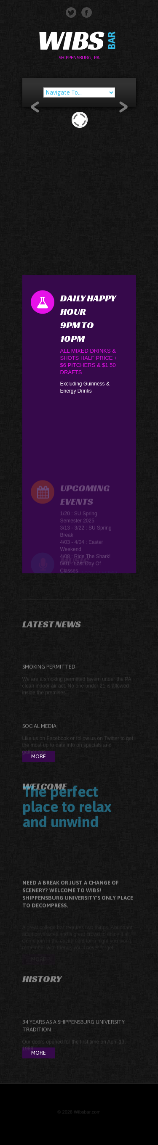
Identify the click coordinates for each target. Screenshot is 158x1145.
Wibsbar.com (87, 1113)
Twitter (111, 746)
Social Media (39, 733)
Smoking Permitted (48, 674)
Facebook (58, 746)
